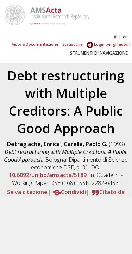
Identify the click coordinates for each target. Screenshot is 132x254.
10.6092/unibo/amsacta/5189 (48, 175)
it (115, 37)
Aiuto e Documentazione (35, 44)
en (125, 37)
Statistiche (72, 44)
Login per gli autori (108, 44)
